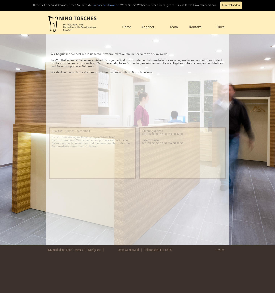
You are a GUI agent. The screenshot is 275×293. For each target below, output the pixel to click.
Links (220, 27)
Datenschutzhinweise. (106, 5)
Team (174, 27)
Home (126, 27)
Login (220, 249)
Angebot (147, 27)
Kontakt (195, 27)
